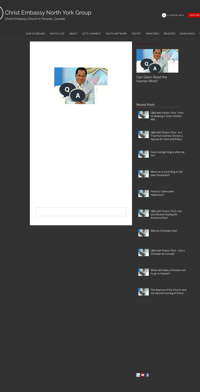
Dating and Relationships (48, 160)
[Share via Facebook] (37, 170)
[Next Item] (173, 61)
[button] (35, 33)
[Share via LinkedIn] (52, 170)
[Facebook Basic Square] (147, 375)
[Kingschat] (138, 375)
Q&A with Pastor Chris (47, 156)
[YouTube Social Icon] (143, 375)
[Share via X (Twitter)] (44, 170)
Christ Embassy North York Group (48, 12)
